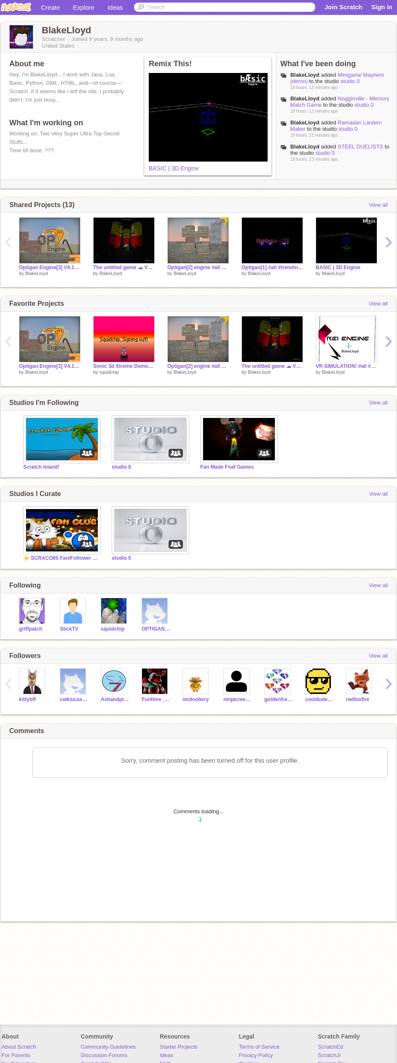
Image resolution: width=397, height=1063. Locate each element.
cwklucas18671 (74, 699)
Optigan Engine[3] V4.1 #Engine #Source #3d (49, 267)
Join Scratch (343, 7)
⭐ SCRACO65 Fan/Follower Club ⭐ (61, 558)
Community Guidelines (108, 1047)
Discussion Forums (103, 1055)
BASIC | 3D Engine (174, 168)
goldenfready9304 (278, 699)
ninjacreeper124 (237, 699)
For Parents (16, 1055)
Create (50, 7)
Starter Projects (179, 1047)
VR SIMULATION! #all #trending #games (346, 366)
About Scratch (19, 1047)
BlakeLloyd (304, 75)
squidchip (109, 372)
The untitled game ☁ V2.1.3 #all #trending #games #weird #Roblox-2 (124, 267)
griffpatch (30, 629)
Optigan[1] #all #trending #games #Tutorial (272, 267)
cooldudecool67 (319, 699)
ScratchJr (329, 1055)
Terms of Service (259, 1047)
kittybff (27, 699)
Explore (83, 7)
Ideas (115, 7)
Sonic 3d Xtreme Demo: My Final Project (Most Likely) (124, 366)
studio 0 (350, 81)
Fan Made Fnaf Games (227, 467)
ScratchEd (330, 1047)
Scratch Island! (41, 467)
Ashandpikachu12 (115, 699)
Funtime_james (156, 699)
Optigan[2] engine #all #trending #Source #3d (198, 267)
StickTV (69, 629)
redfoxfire (357, 699)
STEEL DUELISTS (361, 146)
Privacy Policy (256, 1055)
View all (378, 205)
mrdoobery (195, 699)
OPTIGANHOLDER (156, 629)
